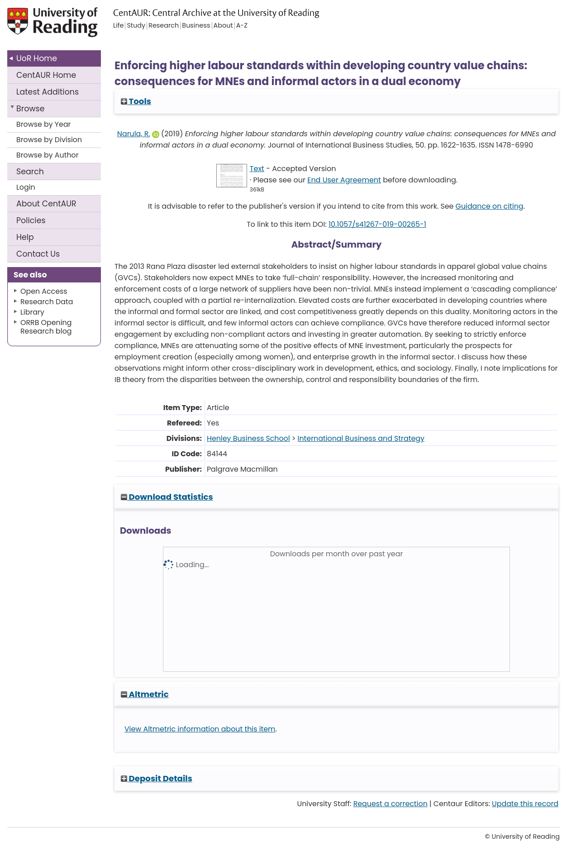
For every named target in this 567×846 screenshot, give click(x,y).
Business (196, 25)
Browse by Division (49, 139)
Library (32, 312)
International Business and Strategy (361, 438)
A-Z (242, 25)
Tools (136, 101)
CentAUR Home (46, 75)
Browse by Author (47, 155)
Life (118, 25)
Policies (31, 220)
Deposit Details (156, 778)
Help (25, 237)
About (46, 203)
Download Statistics (167, 496)
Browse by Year (43, 124)
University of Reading (64, 26)
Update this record (525, 803)
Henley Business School (248, 438)
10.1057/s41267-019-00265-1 (377, 224)
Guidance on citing (490, 206)
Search (30, 171)
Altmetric (145, 694)
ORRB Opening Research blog (46, 326)
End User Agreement (344, 180)
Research (163, 25)
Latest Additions (47, 91)
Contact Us (38, 254)
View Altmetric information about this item (200, 729)
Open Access (43, 291)
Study (136, 25)
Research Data (46, 301)
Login (25, 187)
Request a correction (390, 803)
